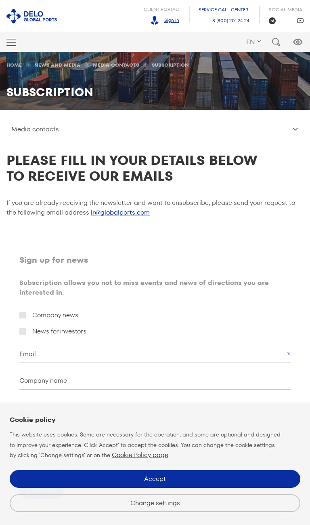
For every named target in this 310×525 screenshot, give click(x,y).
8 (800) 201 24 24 (230, 20)
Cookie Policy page (140, 455)
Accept (155, 478)
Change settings (155, 503)
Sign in (171, 20)
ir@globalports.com (120, 212)
